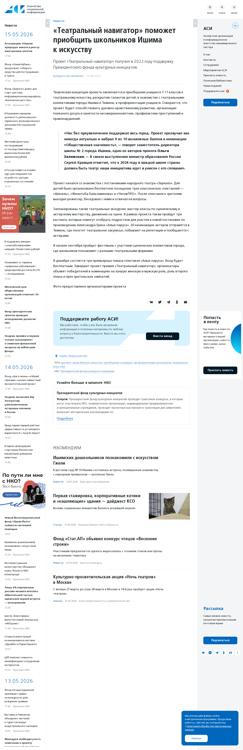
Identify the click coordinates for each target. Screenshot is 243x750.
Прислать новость (214, 75)
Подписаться (220, 102)
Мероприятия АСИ (215, 70)
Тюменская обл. (78, 355)
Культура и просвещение (68, 76)
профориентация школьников (152, 362)
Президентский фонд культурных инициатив (87, 371)
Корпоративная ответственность (98, 524)
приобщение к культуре (118, 362)
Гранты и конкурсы (91, 562)
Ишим (63, 355)
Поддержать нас (214, 90)
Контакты (209, 59)
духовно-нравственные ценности (81, 362)
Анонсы (57, 601)
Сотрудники (211, 64)
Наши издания (212, 85)
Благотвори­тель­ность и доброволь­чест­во (104, 601)
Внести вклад (162, 336)
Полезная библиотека (217, 80)
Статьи (57, 524)
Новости (58, 21)
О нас (206, 54)
